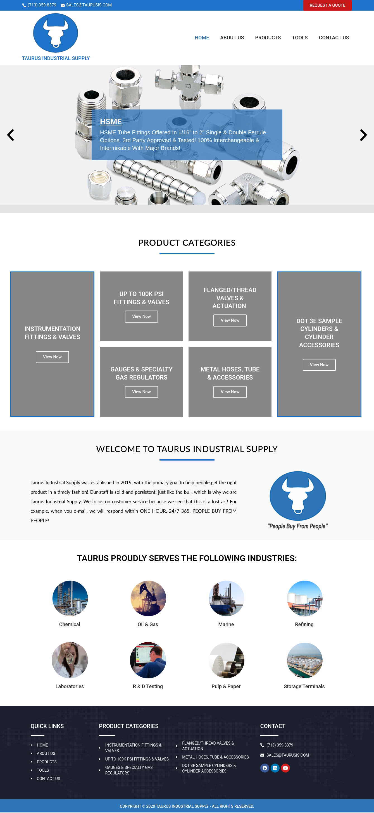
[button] (327, 5)
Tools (300, 38)
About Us (232, 38)
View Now (141, 316)
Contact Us (334, 38)
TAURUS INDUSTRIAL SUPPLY (56, 58)
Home (202, 38)
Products (268, 38)
